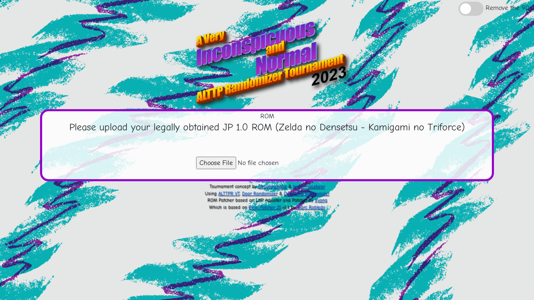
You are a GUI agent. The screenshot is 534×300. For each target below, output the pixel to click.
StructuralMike (272, 186)
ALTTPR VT (228, 193)
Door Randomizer (259, 193)
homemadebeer (309, 186)
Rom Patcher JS (265, 207)
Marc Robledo (311, 207)
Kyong (321, 200)
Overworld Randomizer (306, 193)
